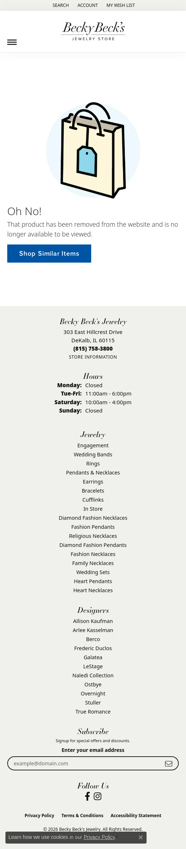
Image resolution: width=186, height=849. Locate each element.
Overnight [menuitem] (93, 693)
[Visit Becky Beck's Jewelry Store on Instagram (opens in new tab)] (97, 796)
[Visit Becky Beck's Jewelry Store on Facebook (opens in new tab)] (87, 796)
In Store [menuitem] (92, 508)
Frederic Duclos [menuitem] (93, 648)
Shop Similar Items (49, 253)
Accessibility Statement (136, 815)
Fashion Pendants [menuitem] (93, 526)
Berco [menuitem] (93, 639)
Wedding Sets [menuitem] (93, 572)
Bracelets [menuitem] (93, 490)
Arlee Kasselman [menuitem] (93, 630)
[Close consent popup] (141, 837)
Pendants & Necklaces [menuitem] (93, 472)
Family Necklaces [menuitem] (93, 563)
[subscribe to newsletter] (168, 763)
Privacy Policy (39, 815)
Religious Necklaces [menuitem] (93, 535)
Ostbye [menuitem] (92, 684)
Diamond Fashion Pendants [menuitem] (93, 544)
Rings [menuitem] (93, 463)
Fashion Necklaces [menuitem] (93, 554)
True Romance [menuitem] (92, 711)
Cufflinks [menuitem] (93, 499)
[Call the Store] (93, 348)
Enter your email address (93, 749)
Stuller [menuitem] (93, 702)
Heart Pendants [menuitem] (93, 581)
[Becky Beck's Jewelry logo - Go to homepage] (93, 31)
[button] (60, 5)
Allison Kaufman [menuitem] (93, 621)
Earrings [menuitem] (93, 481)
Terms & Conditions (82, 815)
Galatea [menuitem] (93, 657)
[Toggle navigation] (12, 39)
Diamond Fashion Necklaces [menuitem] (93, 517)
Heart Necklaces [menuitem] (93, 590)
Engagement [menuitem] (93, 445)
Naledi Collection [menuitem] (93, 675)
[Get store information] (93, 357)
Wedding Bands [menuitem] (93, 454)
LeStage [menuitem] (93, 666)
